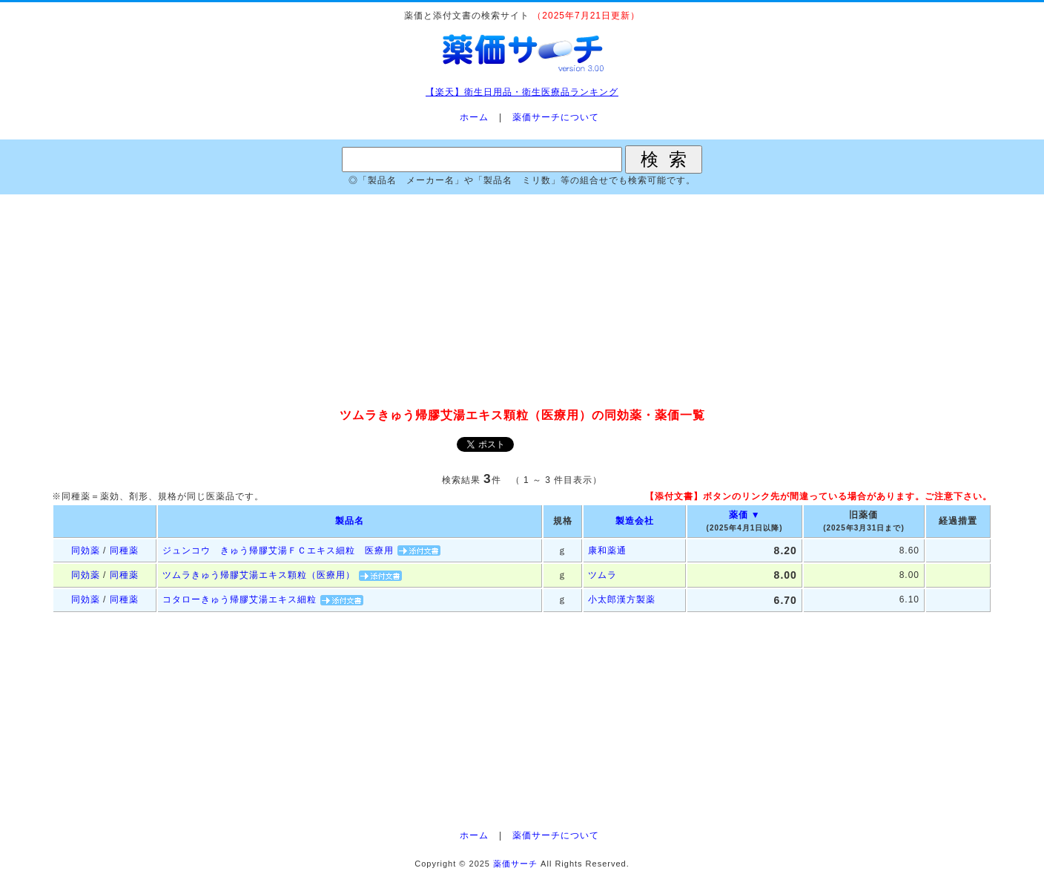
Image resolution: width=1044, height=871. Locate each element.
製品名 (349, 521)
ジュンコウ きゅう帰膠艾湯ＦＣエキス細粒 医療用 (278, 550)
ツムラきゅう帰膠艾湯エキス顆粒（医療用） (258, 575)
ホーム (474, 117)
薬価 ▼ (745, 515)
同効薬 (85, 550)
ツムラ (602, 575)
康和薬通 (607, 550)
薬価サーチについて (555, 117)
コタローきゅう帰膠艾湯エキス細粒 (239, 599)
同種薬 (124, 550)
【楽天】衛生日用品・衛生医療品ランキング (522, 92)
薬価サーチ (515, 863)
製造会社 (634, 521)
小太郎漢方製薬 (621, 599)
